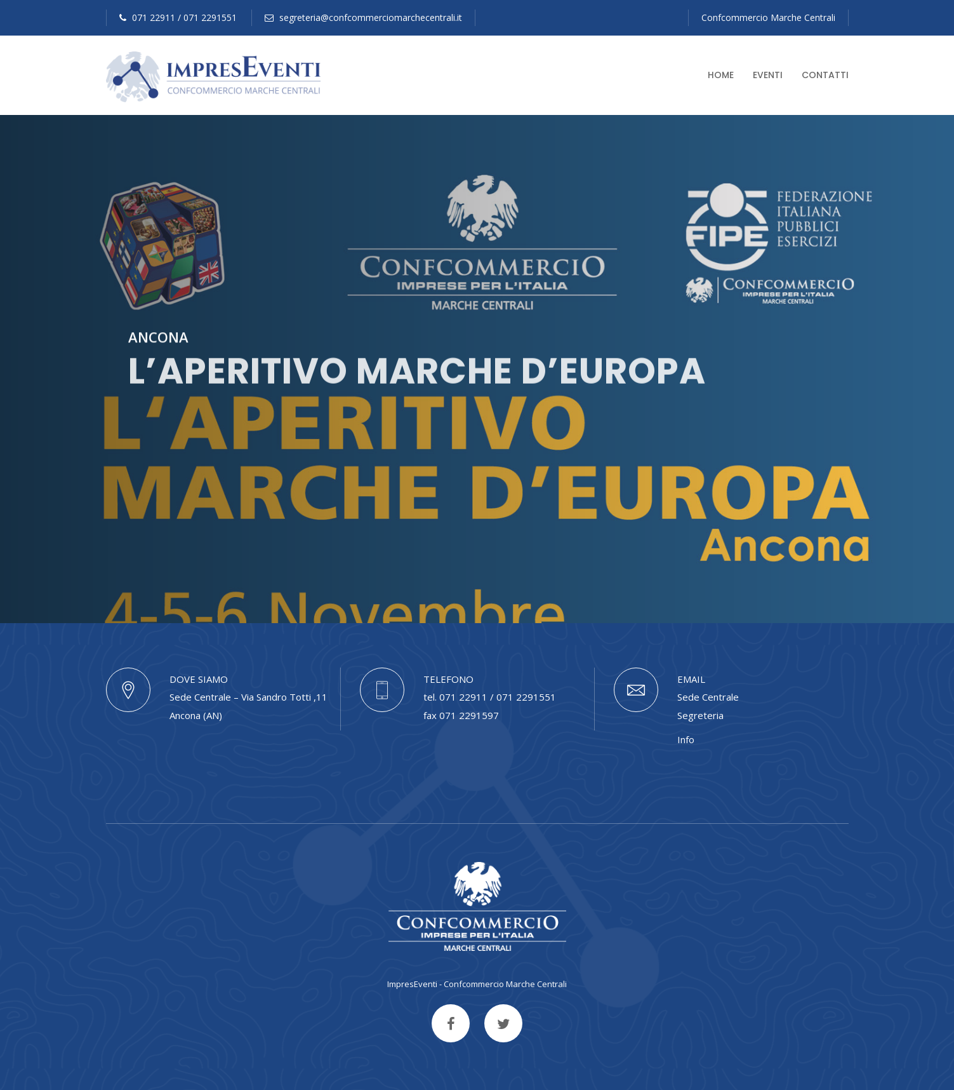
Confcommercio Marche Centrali (768, 17)
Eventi (768, 75)
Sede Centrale (708, 696)
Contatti (825, 75)
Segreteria (700, 715)
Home (721, 75)
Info (685, 739)
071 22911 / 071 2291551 (178, 17)
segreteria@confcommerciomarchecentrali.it (363, 17)
